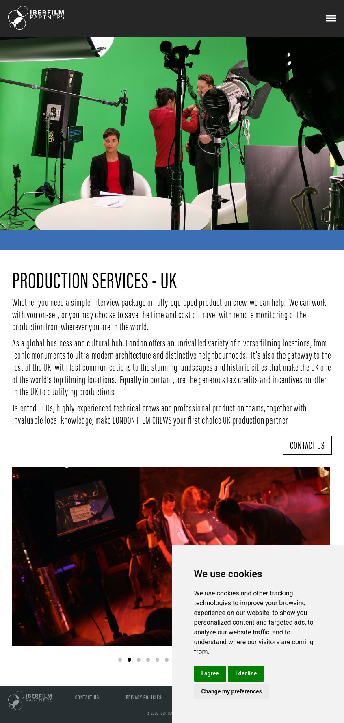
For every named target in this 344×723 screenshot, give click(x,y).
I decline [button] (246, 673)
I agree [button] (210, 673)
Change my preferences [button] (231, 691)
